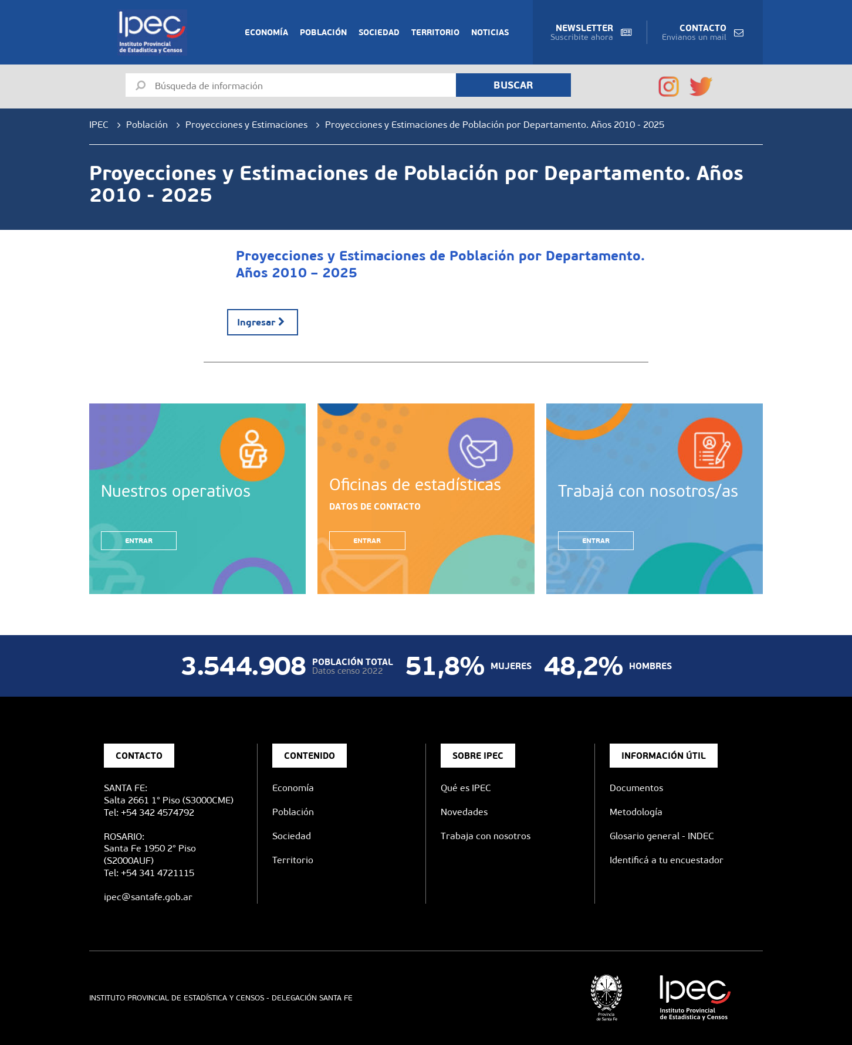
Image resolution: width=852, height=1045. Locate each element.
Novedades (464, 811)
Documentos (636, 787)
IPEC (99, 124)
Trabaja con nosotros (485, 836)
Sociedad (379, 32)
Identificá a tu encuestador (666, 860)
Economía (266, 32)
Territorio (435, 32)
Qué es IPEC (466, 787)
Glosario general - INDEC (662, 836)
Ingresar (262, 322)
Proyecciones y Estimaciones (246, 124)
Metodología (636, 811)
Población (323, 32)
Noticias (490, 32)
